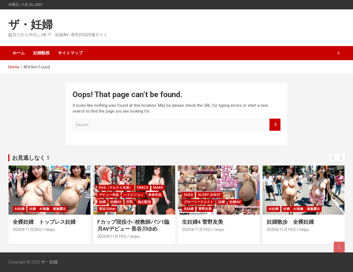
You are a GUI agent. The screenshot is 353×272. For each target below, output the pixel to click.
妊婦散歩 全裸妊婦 (290, 222)
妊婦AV (116, 202)
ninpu (50, 229)
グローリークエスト (198, 202)
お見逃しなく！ (31, 157)
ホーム (18, 52)
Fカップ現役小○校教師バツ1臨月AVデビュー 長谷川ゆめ (133, 225)
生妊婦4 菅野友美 (202, 222)
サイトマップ (70, 52)
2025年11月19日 (112, 236)
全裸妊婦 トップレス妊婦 (44, 222)
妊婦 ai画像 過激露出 (47, 209)
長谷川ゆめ (107, 209)
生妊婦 (189, 209)
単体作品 (154, 195)
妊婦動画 (41, 52)
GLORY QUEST (209, 195)
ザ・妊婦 (30, 24)
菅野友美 (205, 209)
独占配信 (144, 202)
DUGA (188, 195)
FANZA (142, 188)
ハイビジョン (133, 195)
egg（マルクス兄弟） (115, 188)
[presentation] (333, 158)
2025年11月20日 (27, 229)
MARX (158, 188)
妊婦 (102, 202)
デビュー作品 (109, 195)
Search (274, 125)
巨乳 (129, 202)
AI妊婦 (19, 209)
